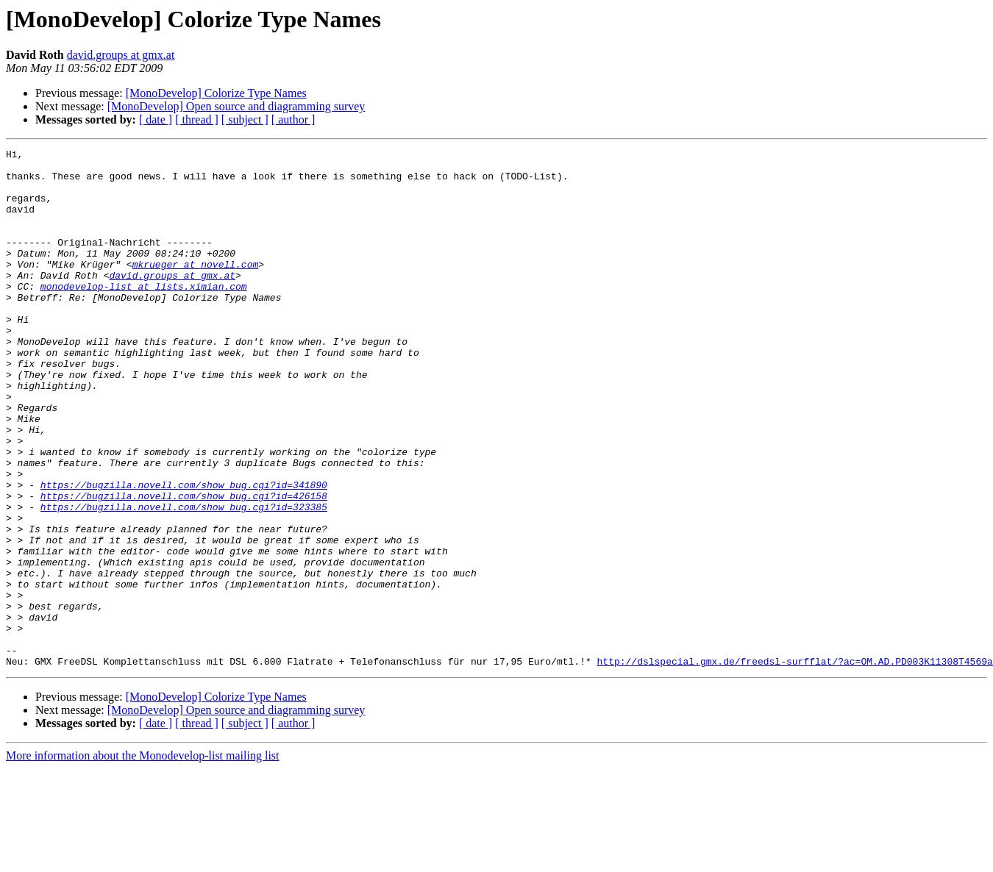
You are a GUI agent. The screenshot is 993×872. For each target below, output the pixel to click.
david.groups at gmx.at (121, 55)
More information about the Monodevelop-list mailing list (143, 859)
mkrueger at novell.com (195, 288)
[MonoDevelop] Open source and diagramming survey (236, 106)
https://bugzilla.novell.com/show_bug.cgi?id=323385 (183, 579)
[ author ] (293, 119)
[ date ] (155, 119)
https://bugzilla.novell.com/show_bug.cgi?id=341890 (183, 553)
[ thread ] (196, 119)
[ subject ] (244, 119)
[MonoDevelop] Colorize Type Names (216, 93)
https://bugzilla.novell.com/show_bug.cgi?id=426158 (183, 566)
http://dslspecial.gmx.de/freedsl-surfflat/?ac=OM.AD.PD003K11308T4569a (794, 764)
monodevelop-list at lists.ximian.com (143, 314)
